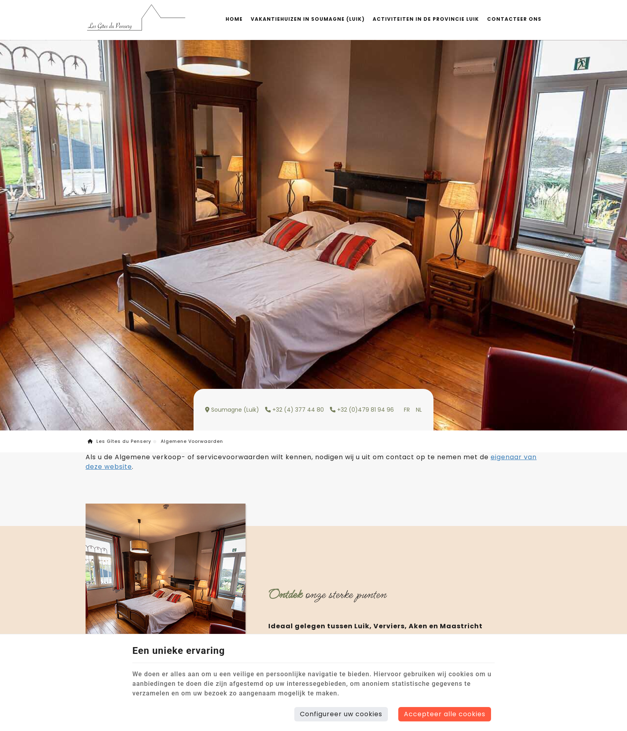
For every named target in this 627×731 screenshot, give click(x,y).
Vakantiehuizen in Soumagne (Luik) (308, 19)
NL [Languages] (419, 410)
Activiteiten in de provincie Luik (426, 19)
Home (234, 19)
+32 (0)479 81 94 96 (362, 410)
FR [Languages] (407, 410)
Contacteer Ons (514, 19)
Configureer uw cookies (341, 714)
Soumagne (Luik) (232, 410)
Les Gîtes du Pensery (119, 441)
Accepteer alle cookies (444, 714)
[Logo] (136, 19)
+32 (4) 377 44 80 (294, 410)
